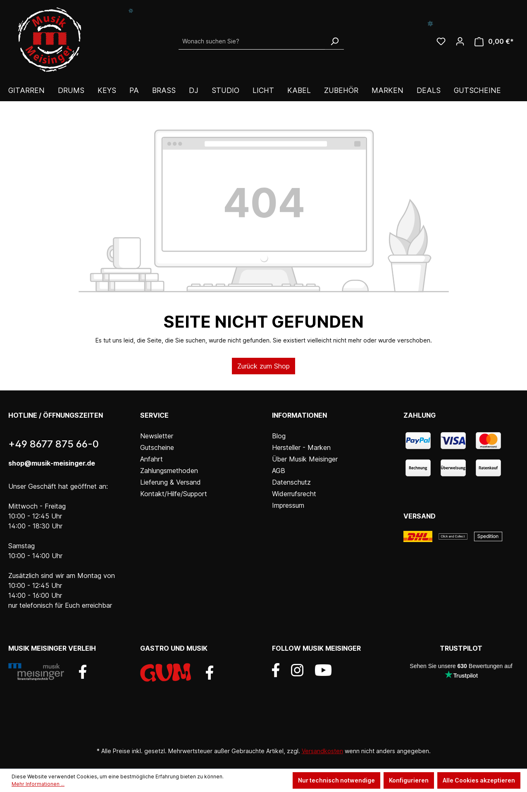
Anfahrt (151, 459)
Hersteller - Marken (301, 447)
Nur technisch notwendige (336, 780)
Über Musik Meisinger (305, 459)
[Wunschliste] (441, 41)
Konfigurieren (409, 780)
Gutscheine (157, 447)
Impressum (288, 505)
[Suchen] (334, 41)
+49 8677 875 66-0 (53, 444)
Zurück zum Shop (263, 366)
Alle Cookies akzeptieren (479, 780)
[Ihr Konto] (460, 41)
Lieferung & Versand (170, 482)
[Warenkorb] (494, 41)
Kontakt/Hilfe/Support (173, 494)
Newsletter (156, 436)
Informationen (299, 415)
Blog (279, 436)
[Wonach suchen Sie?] (252, 41)
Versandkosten (322, 750)
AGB (278, 470)
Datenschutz (291, 482)
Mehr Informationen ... (38, 784)
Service (154, 415)
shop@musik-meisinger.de (51, 463)
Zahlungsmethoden (169, 470)
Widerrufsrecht (294, 494)
